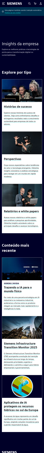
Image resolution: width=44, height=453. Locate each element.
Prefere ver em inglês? (13, 13)
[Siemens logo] (14, 3)
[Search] (29, 3)
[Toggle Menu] (3, 3)
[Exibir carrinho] (35, 3)
